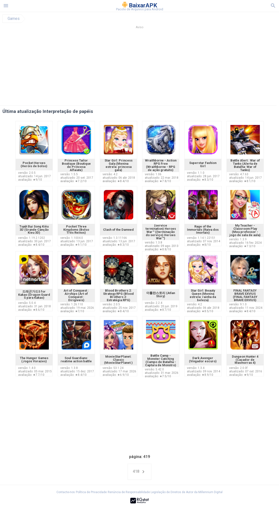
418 (139, 472)
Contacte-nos (65, 492)
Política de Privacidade (91, 492)
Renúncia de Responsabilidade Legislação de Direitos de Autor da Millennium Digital (165, 492)
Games (14, 19)
